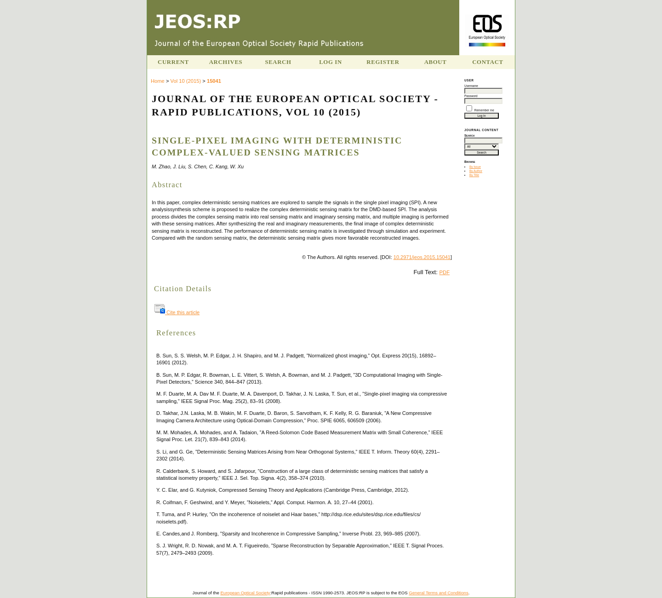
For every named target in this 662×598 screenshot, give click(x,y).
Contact (487, 62)
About (435, 62)
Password (471, 96)
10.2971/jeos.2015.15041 (422, 257)
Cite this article (177, 312)
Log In (330, 62)
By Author (475, 170)
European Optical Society (245, 592)
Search (278, 62)
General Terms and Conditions (438, 592)
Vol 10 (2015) (186, 81)
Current (173, 62)
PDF (444, 272)
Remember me (484, 110)
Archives (226, 62)
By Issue (475, 166)
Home (158, 81)
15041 (214, 81)
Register (382, 62)
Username (471, 85)
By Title (474, 175)
